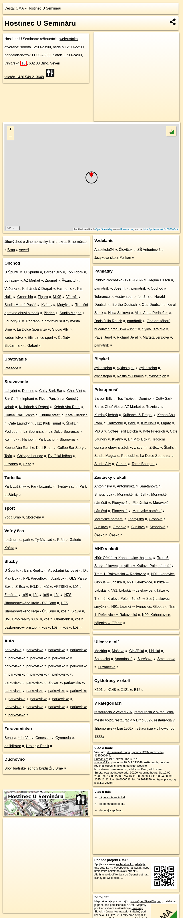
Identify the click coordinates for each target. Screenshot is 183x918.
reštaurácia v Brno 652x (133, 720)
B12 (137, 690)
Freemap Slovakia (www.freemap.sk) (118, 909)
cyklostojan (103, 368)
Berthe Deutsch (124, 304)
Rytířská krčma (60, 456)
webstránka (69, 39)
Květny (46, 305)
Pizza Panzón (50, 399)
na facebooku (124, 864)
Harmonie (64, 288)
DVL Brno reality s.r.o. (21, 619)
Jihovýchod (13, 242)
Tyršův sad (65, 486)
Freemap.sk (126, 229)
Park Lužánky (15, 486)
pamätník (101, 288)
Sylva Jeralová (153, 329)
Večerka (10, 288)
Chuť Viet (74, 391)
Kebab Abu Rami (67, 407)
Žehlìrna (11, 595)
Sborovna (67, 439)
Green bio (25, 297)
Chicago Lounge (30, 456)
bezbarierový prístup (20, 627)
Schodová (157, 527)
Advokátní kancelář (63, 570)
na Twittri (135, 867)
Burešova (145, 659)
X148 (111, 690)
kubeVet (24, 738)
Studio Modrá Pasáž (20, 305)
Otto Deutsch (152, 304)
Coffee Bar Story (70, 448)
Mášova (118, 651)
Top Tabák (75, 272)
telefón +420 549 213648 (24, 77)
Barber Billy (53, 272)
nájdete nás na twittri (112, 797)
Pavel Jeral (103, 337)
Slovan (53, 682)
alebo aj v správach (111, 810)
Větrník (72, 297)
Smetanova (148, 486)
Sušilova (101, 527)
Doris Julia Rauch (108, 321)
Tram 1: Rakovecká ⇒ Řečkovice (120, 574)
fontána (143, 296)
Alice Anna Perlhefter (151, 313)
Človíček (125, 249)
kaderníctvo (13, 337)
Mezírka (100, 651)
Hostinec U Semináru (44, 8)
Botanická (102, 659)
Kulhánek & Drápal (37, 288)
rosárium (11, 540)
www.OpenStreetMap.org (146, 901)
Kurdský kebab (106, 415)
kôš (46, 587)
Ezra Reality (33, 570)
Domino (28, 391)
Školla (71, 423)
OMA (20, 8)
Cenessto (43, 738)
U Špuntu (11, 272)
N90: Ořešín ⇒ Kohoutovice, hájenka (123, 558)
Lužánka (11, 464)
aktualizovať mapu (118, 752)
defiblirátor (12, 746)
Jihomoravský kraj (40, 242)
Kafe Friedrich (77, 415)
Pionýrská (119, 503)
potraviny (11, 280)
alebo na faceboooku (112, 803)
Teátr (8, 456)
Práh (61, 540)
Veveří (24, 250)
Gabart (32, 345)
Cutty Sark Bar (50, 391)
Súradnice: (101, 759)
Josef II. (120, 288)
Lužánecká (106, 667)
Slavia (76, 611)
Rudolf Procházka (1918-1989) (118, 280)
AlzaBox (57, 578)
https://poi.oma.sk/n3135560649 (160, 229)
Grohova (155, 519)
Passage (11, 368)
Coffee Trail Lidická (19, 415)
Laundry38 (12, 321)
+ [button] (10, 129)
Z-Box (20, 587)
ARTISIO (61, 587)
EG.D (34, 587)
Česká (99, 535)
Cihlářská (15, 63)
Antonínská (103, 486)
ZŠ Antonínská (149, 249)
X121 (125, 690)
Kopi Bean (44, 448)
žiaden (49, 313)
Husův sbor (124, 296)
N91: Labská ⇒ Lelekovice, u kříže (138, 590)
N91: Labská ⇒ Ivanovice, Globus (137, 606)
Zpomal (51, 280)
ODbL (131, 904)
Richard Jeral (127, 337)
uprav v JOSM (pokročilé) (147, 752)
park (26, 540)
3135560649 (102, 755)
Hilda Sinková (119, 313)
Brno (11, 250)
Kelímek (10, 439)
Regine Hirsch (159, 280)
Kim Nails (148, 423)
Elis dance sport (40, 337)
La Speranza (33, 431)
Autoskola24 (104, 249)
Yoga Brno (12, 517)
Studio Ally (60, 329)
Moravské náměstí (131, 494)
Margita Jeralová (156, 337)
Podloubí (11, 431)
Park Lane (46, 439)
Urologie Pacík (37, 746)
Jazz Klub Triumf (48, 423)
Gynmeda (63, 738)
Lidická (154, 651)
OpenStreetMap (104, 229)
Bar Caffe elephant (19, 399)
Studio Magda (71, 313)
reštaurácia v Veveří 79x (113, 712)
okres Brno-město (73, 242)
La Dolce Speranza (32, 329)
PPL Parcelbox (35, 578)
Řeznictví (69, 280)
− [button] (10, 136)
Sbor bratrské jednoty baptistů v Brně (33, 768)
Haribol (28, 439)
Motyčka (64, 305)
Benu (8, 738)
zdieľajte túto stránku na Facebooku (119, 866)
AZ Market (32, 280)
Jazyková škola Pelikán (112, 257)
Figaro (43, 297)
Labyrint (10, 391)
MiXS (57, 297)
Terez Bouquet (143, 464)
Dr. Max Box (137, 439)
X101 (98, 690)
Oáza (27, 464)
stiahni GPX (101, 762)
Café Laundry (19, 423)
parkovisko (12, 650)
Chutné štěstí (50, 415)
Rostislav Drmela (130, 376)
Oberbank (62, 619)
